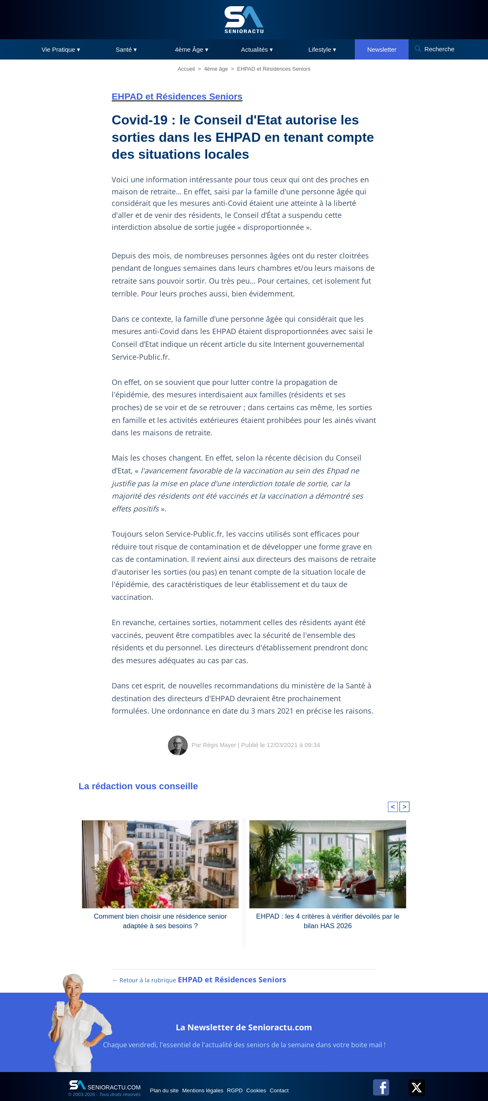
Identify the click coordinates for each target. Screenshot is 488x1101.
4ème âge (216, 69)
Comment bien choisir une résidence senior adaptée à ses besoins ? (160, 920)
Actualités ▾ (257, 49)
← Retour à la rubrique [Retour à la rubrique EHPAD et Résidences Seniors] (199, 988)
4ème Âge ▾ (191, 49)
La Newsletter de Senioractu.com (244, 1033)
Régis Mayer (219, 744)
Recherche (439, 49)
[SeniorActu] (244, 19)
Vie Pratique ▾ (61, 49)
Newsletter (382, 49)
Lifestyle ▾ (322, 49)
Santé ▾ (126, 49)
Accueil (186, 69)
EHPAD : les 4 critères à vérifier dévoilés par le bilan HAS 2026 (327, 920)
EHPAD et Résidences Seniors (274, 69)
